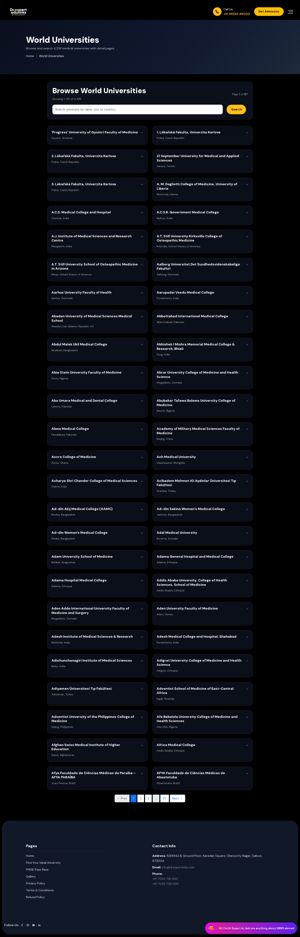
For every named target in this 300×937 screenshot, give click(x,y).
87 (164, 798)
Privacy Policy (35, 883)
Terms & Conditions (40, 890)
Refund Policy (35, 897)
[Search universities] (137, 109)
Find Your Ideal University (43, 863)
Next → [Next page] (177, 798)
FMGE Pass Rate (37, 870)
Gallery (31, 876)
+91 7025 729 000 (165, 884)
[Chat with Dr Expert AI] (251, 928)
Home (30, 56)
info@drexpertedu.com (178, 867)
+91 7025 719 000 (165, 879)
